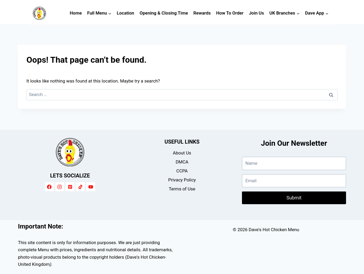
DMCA (182, 162)
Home (76, 13)
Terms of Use (182, 188)
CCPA (182, 170)
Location (125, 13)
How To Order (230, 13)
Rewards (202, 13)
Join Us (256, 13)
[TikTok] (80, 186)
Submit (294, 197)
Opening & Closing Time (164, 13)
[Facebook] (49, 186)
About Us (182, 153)
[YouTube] (90, 186)
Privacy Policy (182, 179)
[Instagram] (59, 186)
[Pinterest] (70, 186)
